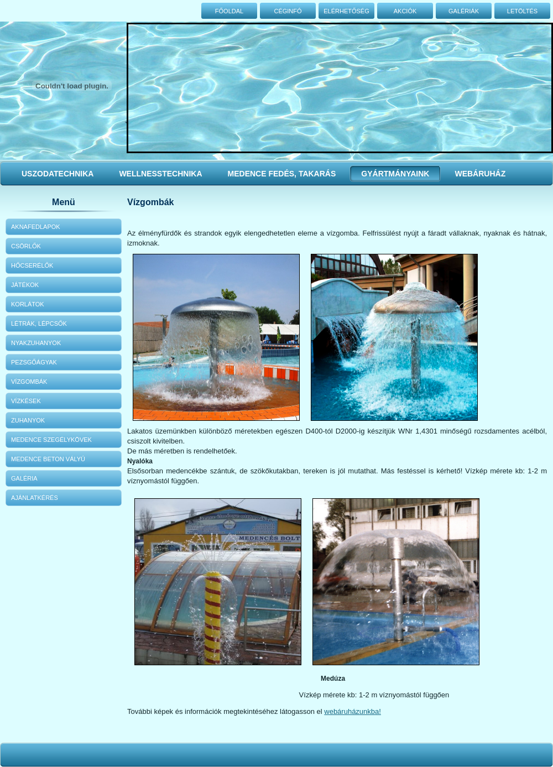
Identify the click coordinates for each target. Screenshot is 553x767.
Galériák (463, 11)
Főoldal (229, 11)
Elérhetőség (346, 11)
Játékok (25, 284)
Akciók (405, 11)
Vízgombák (29, 381)
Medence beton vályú (48, 459)
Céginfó (287, 11)
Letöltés (522, 11)
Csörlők (26, 246)
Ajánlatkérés (34, 497)
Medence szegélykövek (51, 439)
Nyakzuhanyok (36, 343)
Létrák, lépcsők (39, 323)
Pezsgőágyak (34, 362)
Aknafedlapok (35, 226)
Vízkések (26, 401)
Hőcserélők (32, 265)
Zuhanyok (28, 420)
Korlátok (27, 304)
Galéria (24, 478)
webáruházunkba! (352, 711)
